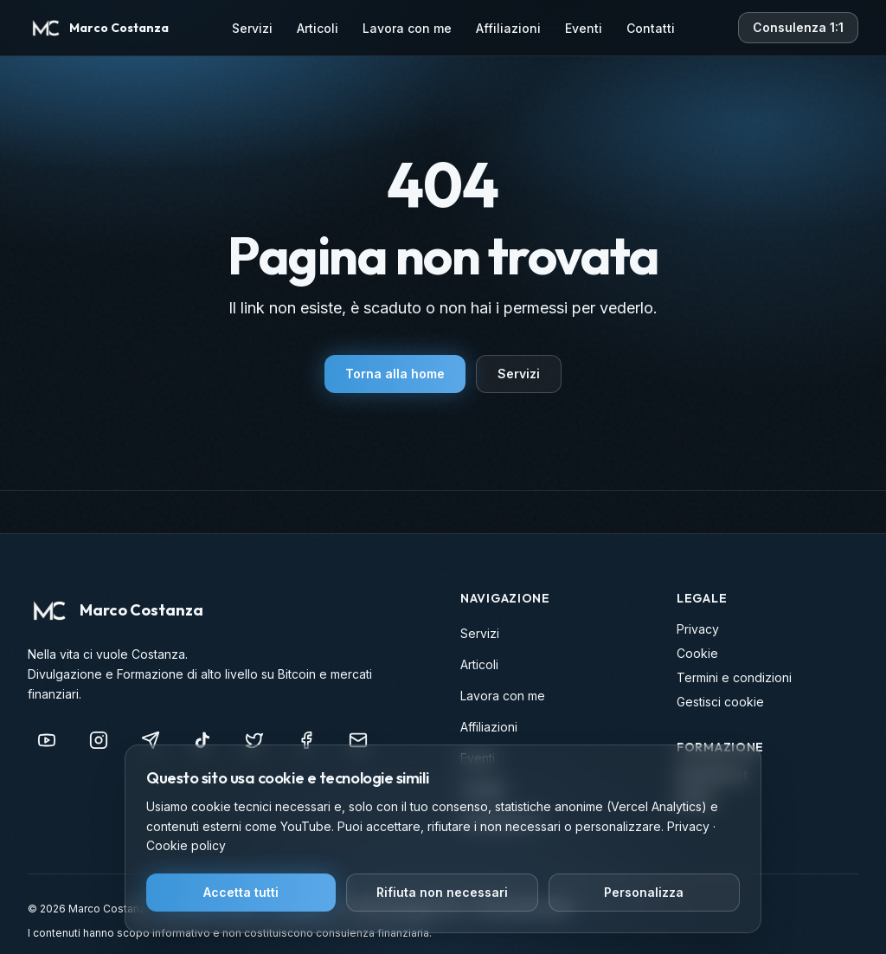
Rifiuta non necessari (442, 892)
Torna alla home (395, 373)
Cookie (697, 653)
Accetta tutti (241, 892)
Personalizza (644, 892)
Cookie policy (186, 845)
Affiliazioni (508, 28)
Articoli (317, 28)
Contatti (650, 28)
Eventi (583, 28)
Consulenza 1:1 (798, 27)
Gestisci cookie (720, 701)
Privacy (698, 629)
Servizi (252, 28)
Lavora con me (407, 28)
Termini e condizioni (734, 677)
